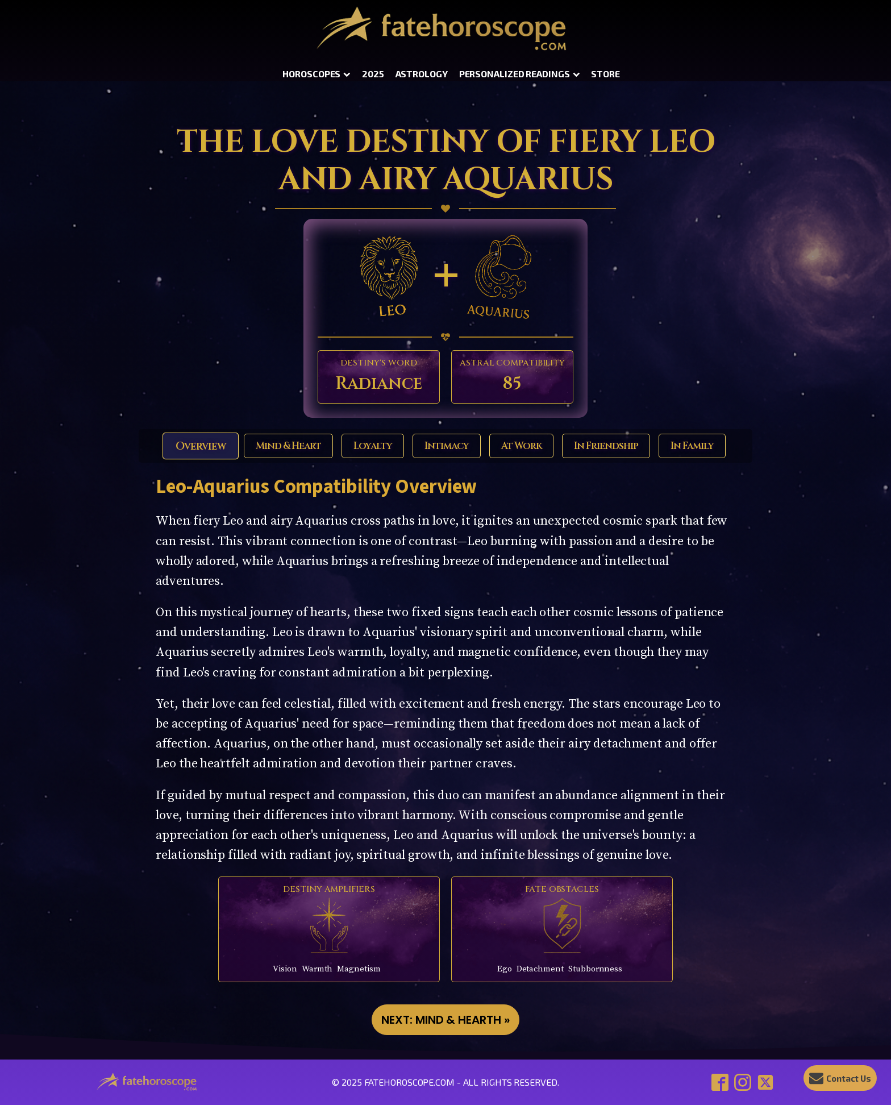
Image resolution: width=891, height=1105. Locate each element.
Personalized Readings (519, 73)
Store (605, 73)
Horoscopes (316, 73)
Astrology (421, 73)
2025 (373, 73)
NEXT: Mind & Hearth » (445, 1020)
